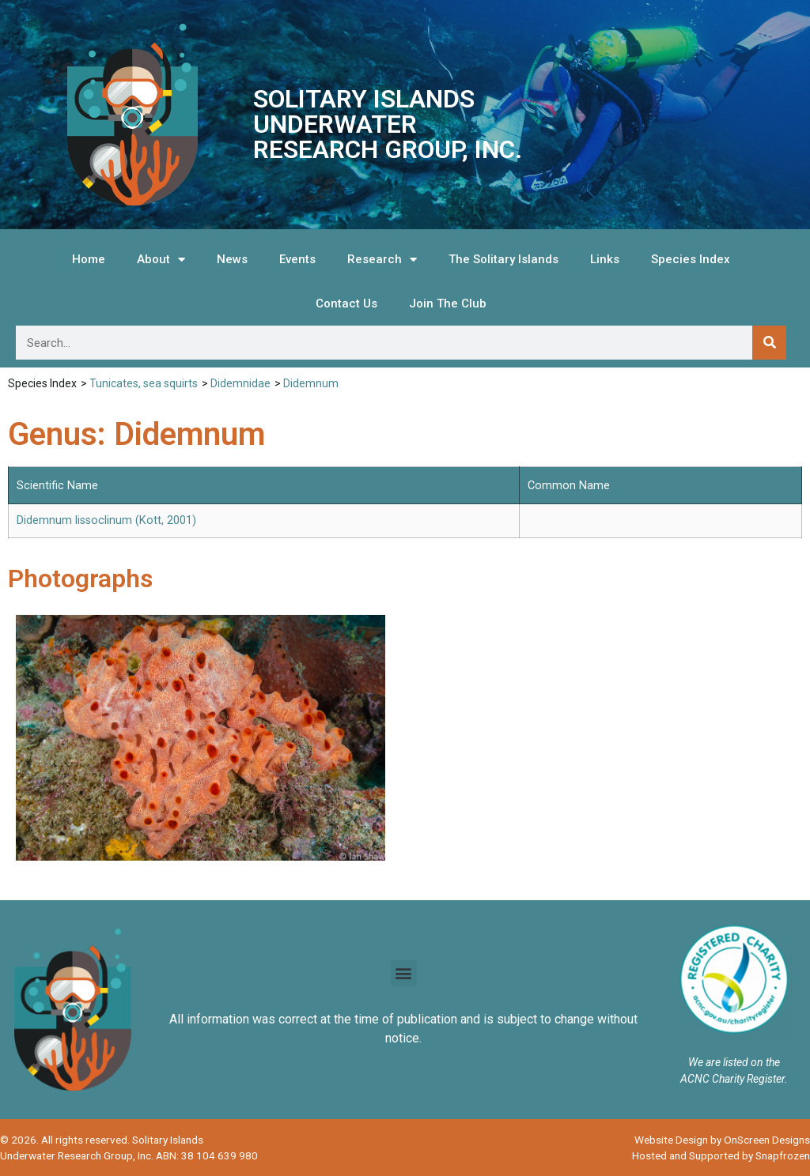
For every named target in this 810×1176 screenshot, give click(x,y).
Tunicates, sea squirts (143, 383)
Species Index (690, 259)
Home (88, 259)
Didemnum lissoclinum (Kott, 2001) (106, 520)
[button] (404, 973)
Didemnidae (240, 383)
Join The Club (447, 303)
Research (382, 259)
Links (604, 259)
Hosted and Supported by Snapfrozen (721, 1155)
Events (297, 259)
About (161, 259)
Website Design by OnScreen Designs (722, 1139)
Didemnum (311, 383)
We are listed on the (734, 1062)
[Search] (769, 343)
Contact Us (346, 303)
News (232, 259)
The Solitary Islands (503, 259)
